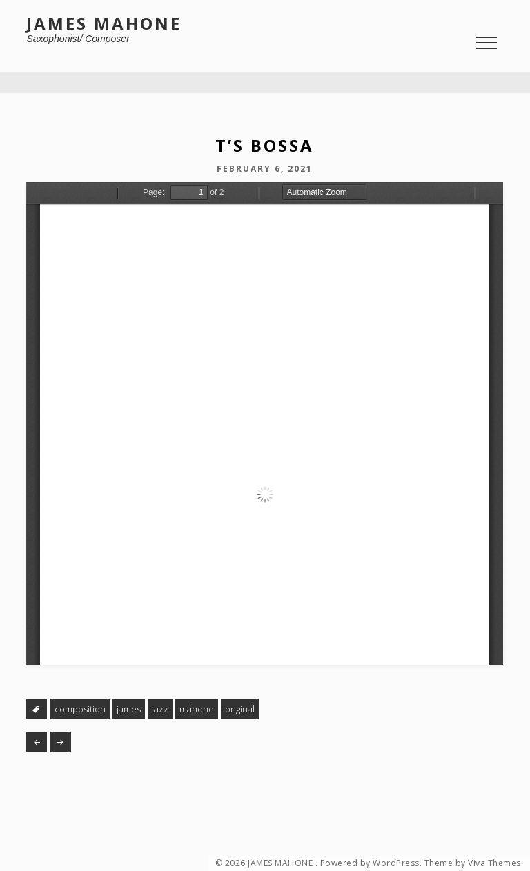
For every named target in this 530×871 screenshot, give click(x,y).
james (129, 709)
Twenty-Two (60, 742)
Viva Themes (494, 863)
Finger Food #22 (36, 742)
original (240, 709)
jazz (160, 709)
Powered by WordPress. (371, 863)
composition (80, 709)
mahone (196, 709)
